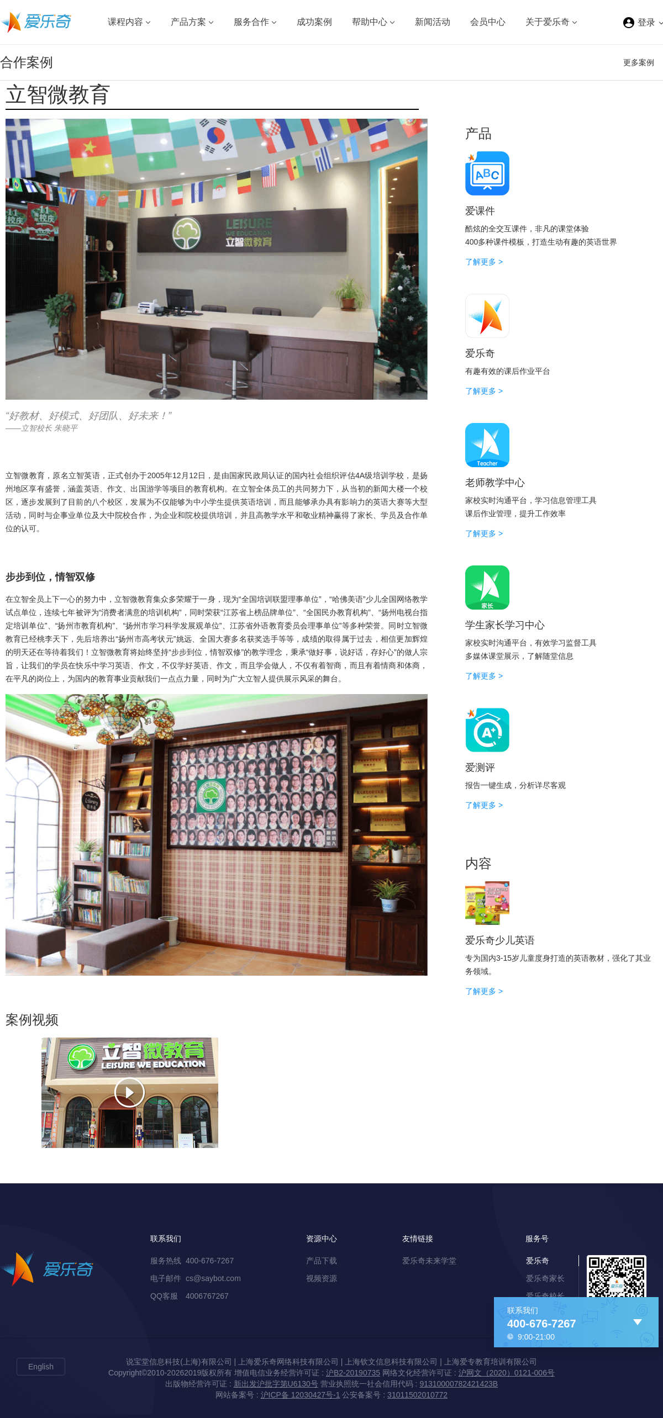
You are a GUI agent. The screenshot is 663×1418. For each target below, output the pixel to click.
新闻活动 (432, 22)
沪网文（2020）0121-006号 (507, 1372)
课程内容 (125, 22)
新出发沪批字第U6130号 (276, 1383)
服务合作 (251, 22)
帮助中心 (369, 22)
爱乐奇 (537, 1260)
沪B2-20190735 (353, 1372)
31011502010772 (417, 1394)
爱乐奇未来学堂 (429, 1260)
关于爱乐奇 (547, 22)
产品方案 (188, 22)
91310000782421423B (458, 1383)
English (41, 1366)
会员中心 (488, 22)
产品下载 (321, 1260)
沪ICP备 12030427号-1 (300, 1394)
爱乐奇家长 (545, 1278)
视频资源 (321, 1278)
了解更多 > (484, 261)
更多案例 (638, 62)
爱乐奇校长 (545, 1296)
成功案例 (314, 22)
